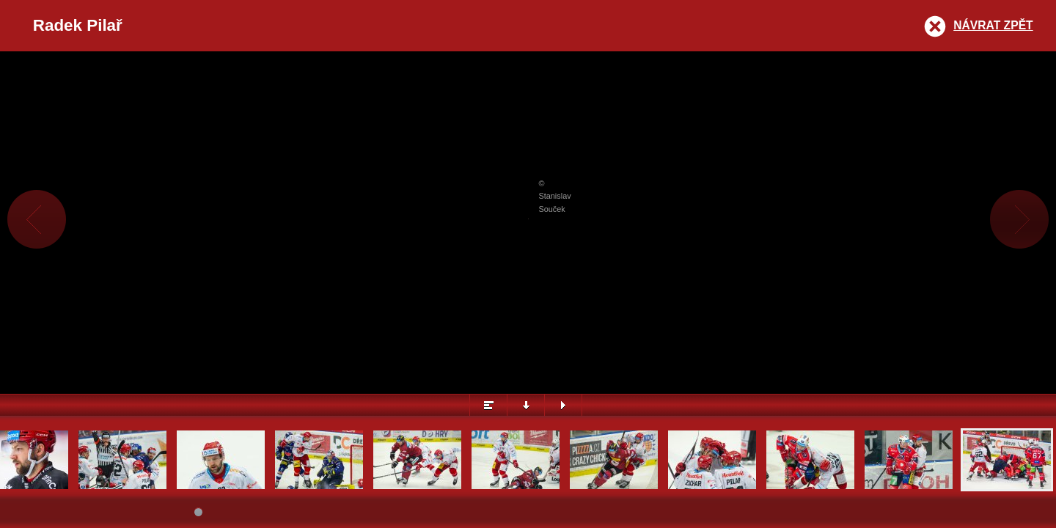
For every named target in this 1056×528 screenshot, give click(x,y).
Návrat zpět (993, 25)
